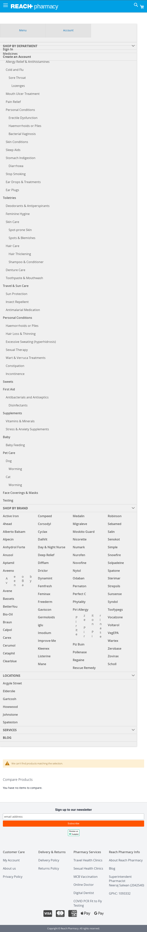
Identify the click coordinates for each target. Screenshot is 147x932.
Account (68, 30)
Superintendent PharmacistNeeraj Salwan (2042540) (126, 881)
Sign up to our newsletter (73, 809)
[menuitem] (68, 675)
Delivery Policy (48, 860)
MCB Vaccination (86, 877)
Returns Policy (48, 868)
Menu (23, 30)
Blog (112, 868)
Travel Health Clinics (88, 860)
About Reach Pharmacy (126, 860)
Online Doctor (84, 885)
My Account (11, 860)
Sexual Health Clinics (88, 868)
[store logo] (34, 6)
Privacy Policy (12, 877)
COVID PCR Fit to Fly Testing (88, 903)
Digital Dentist (84, 893)
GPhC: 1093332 (120, 893)
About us (9, 868)
